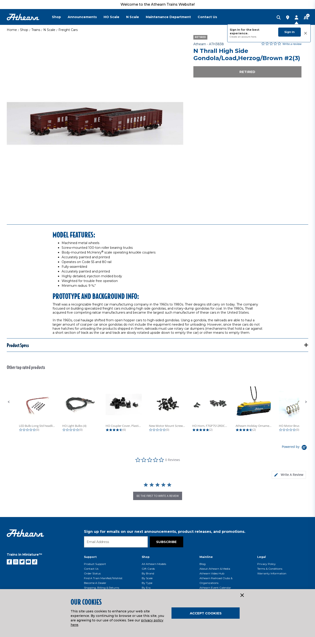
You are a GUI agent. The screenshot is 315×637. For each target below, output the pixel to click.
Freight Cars (68, 30)
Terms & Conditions (269, 568)
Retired (247, 72)
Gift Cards (148, 568)
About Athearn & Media (214, 568)
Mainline (206, 557)
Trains (35, 30)
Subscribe (166, 542)
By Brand (148, 573)
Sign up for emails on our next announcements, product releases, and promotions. (164, 531)
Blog (202, 564)
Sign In (289, 32)
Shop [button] (56, 17)
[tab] (289, 475)
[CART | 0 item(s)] (306, 18)
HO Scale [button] (111, 17)
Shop (24, 30)
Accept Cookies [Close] (206, 613)
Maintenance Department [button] (168, 17)
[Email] (116, 542)
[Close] (241, 595)
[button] (9, 402)
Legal (261, 557)
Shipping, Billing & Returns (101, 587)
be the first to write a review (158, 496)
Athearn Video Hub (211, 573)
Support (90, 557)
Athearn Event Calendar (215, 587)
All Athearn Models (154, 564)
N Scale (49, 30)
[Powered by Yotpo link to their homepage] (295, 448)
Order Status (92, 573)
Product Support (95, 564)
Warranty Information (271, 573)
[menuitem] (60, 17)
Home (12, 30)
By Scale (147, 578)
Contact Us (91, 568)
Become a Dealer (95, 583)
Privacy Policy (266, 564)
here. (254, 36)
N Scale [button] (132, 17)
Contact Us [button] (207, 17)
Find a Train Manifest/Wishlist (103, 578)
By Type (147, 583)
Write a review (292, 44)
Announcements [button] (82, 17)
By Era (146, 587)
